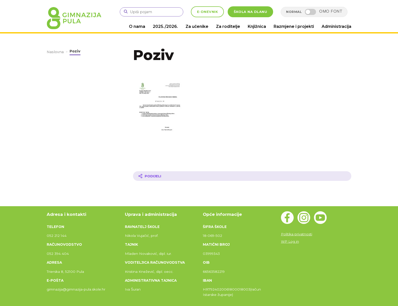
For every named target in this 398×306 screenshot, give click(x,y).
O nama (137, 26)
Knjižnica (257, 26)
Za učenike (197, 26)
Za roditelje (228, 26)
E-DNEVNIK (207, 12)
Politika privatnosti (296, 234)
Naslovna (55, 52)
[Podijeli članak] (242, 176)
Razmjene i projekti (294, 26)
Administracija (336, 26)
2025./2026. (165, 26)
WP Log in (290, 241)
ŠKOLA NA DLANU (250, 12)
